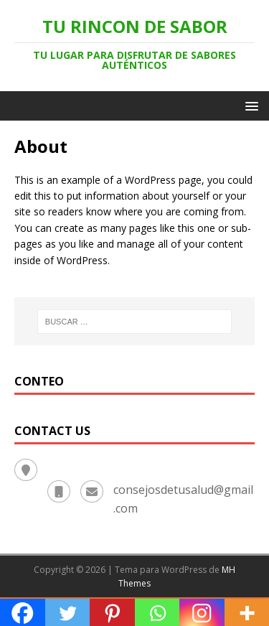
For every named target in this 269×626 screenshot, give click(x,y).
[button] (249, 105)
